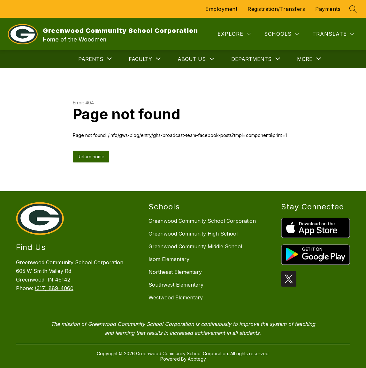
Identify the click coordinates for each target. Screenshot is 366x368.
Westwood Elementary (176, 297)
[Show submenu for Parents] (90, 59)
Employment (221, 9)
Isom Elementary (169, 259)
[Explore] (234, 34)
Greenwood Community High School (193, 233)
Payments (327, 9)
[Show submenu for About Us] (192, 59)
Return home (91, 156)
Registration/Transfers (276, 9)
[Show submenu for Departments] (251, 59)
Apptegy (197, 359)
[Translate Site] (333, 34)
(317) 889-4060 (54, 288)
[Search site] (353, 9)
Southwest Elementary (176, 285)
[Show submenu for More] (304, 59)
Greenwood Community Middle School (195, 246)
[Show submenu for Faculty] (140, 59)
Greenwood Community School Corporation (202, 221)
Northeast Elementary (175, 272)
